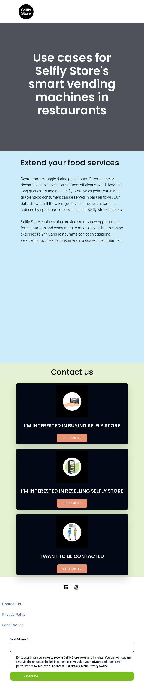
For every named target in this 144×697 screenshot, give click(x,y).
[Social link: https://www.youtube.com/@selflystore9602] (77, 587)
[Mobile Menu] (122, 11)
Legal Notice (13, 625)
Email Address (19, 639)
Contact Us (11, 604)
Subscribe (30, 676)
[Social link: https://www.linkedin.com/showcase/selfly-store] (67, 587)
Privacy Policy (13, 614)
